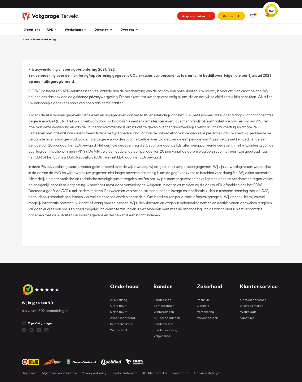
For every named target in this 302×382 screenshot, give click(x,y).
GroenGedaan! (81, 362)
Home (25, 39)
